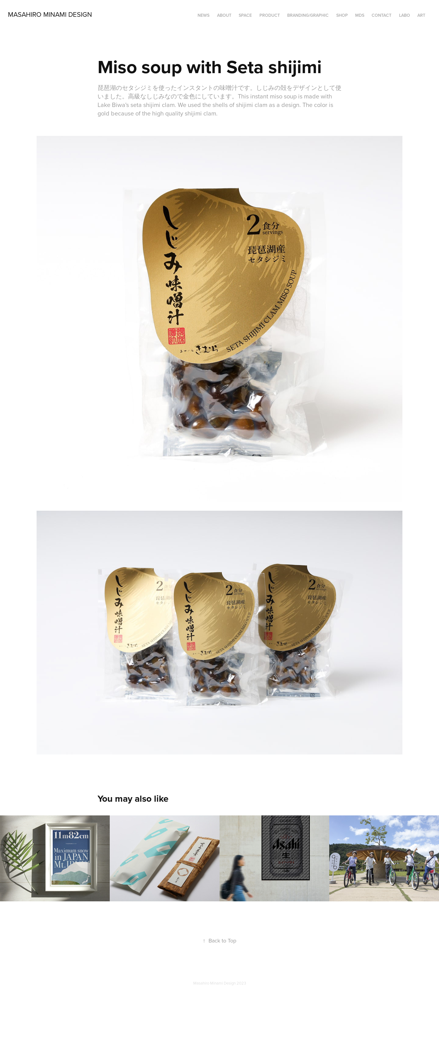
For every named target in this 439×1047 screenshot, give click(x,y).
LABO (404, 15)
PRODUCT (269, 15)
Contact (381, 15)
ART (421, 15)
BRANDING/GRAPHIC (308, 15)
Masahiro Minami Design (50, 14)
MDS (359, 15)
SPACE (245, 15)
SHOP (342, 15)
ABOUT (224, 15)
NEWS (203, 15)
